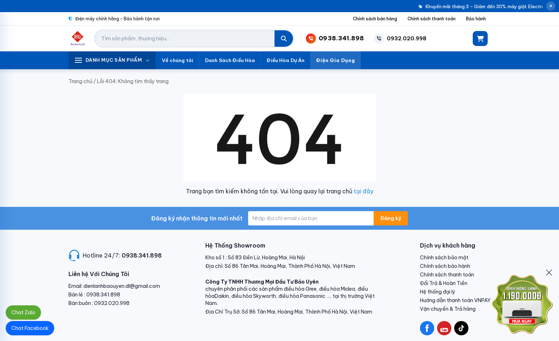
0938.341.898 (142, 255)
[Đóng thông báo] (550, 6)
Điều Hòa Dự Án (285, 60)
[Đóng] (549, 272)
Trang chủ (80, 81)
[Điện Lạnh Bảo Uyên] (77, 38)
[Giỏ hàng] (480, 38)
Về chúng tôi (177, 60)
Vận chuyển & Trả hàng (448, 309)
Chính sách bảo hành (445, 266)
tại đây (363, 191)
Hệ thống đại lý (437, 292)
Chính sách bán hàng (375, 18)
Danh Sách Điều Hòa (230, 60)
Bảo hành (476, 18)
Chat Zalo (23, 312)
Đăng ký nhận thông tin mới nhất (196, 218)
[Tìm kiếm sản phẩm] (185, 38)
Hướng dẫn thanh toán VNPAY (455, 300)
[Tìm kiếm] (284, 38)
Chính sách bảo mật (444, 257)
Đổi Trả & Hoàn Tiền (443, 283)
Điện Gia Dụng (335, 60)
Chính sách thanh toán (431, 18)
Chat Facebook (29, 328)
